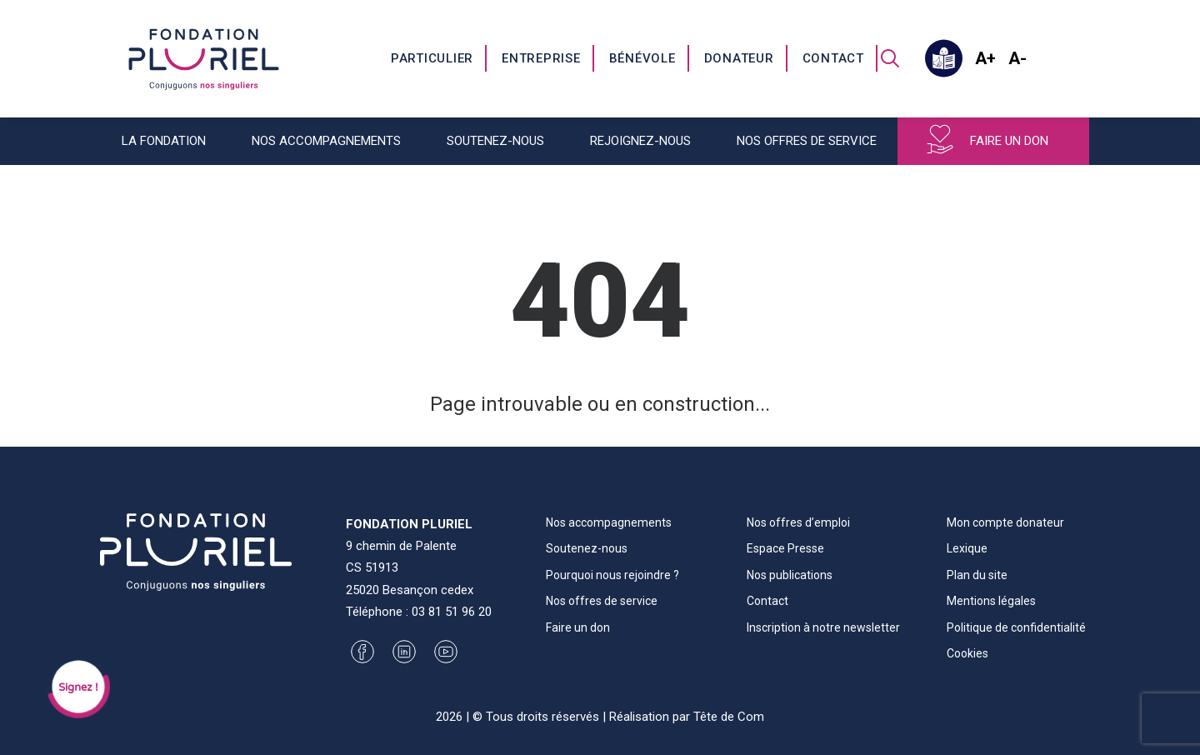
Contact (833, 58)
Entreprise (541, 58)
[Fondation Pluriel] (204, 58)
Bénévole (642, 58)
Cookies (967, 653)
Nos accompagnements (326, 140)
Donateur (739, 58)
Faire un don (1009, 140)
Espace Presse (785, 548)
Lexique (967, 548)
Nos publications (789, 575)
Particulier (432, 58)
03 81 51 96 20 (452, 611)
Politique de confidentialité (1016, 627)
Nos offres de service (807, 140)
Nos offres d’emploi (798, 522)
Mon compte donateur (1005, 522)
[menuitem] (433, 58)
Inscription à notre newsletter (823, 627)
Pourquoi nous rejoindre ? (612, 575)
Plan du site (977, 575)
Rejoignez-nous (640, 140)
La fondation (164, 140)
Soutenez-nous (495, 140)
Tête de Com (728, 716)
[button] (890, 58)
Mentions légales (991, 601)
